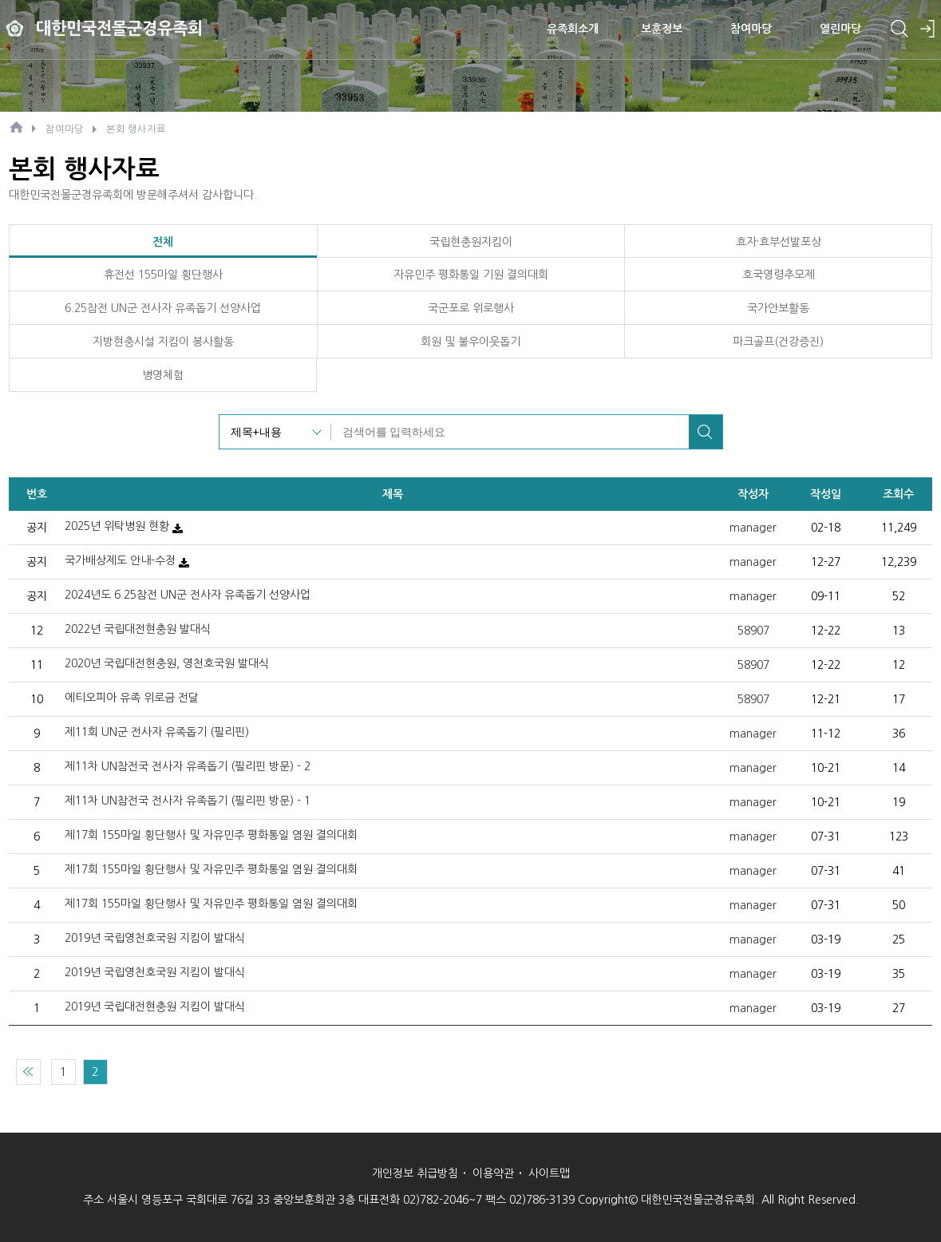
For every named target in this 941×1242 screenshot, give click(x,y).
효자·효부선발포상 (778, 241)
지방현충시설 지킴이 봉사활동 (163, 341)
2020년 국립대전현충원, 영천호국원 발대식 (167, 663)
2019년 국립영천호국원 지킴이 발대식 (155, 937)
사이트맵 (549, 1173)
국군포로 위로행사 (471, 308)
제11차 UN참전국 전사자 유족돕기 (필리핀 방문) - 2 (187, 766)
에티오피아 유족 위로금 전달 (132, 697)
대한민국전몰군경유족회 (124, 27)
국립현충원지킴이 (470, 241)
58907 (753, 630)
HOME (16, 127)
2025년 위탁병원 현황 (117, 526)
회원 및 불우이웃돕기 (470, 341)
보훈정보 (661, 28)
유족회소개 (573, 28)
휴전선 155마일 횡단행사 (163, 274)
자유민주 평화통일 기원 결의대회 (470, 274)
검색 (705, 432)
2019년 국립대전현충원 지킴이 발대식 (155, 1006)
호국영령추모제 (778, 274)
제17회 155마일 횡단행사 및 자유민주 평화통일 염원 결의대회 (211, 835)
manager (753, 527)
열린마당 (840, 28)
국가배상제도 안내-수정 (120, 560)
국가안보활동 (778, 308)
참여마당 (751, 28)
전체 (162, 241)
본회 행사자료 (136, 129)
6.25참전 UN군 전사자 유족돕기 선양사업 (163, 308)
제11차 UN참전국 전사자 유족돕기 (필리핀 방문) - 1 (187, 800)
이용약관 (493, 1173)
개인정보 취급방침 (415, 1173)
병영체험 (163, 375)
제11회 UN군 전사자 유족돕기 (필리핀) (157, 732)
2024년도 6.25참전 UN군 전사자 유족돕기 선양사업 (187, 594)
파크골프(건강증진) (778, 341)
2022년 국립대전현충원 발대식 (138, 629)
